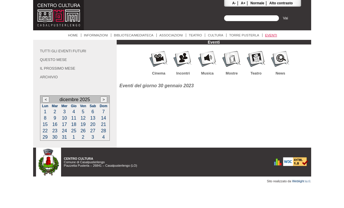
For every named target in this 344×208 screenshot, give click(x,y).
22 (45, 130)
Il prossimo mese (57, 68)
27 (92, 130)
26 (83, 130)
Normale (257, 3)
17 (64, 124)
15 (45, 124)
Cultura (215, 35)
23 (54, 130)
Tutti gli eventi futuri (63, 51)
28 (103, 130)
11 (73, 118)
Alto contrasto (281, 3)
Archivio (49, 77)
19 (83, 124)
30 (54, 137)
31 (64, 137)
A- (234, 3)
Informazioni (96, 35)
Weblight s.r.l (301, 181)
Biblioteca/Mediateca (133, 35)
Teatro (195, 35)
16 (54, 124)
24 (64, 130)
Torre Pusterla (244, 35)
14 (103, 118)
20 (92, 124)
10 (64, 118)
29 (45, 137)
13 (92, 118)
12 (83, 118)
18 (73, 124)
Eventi (271, 35)
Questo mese (53, 59)
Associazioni (171, 35)
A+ (243, 3)
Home (73, 35)
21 (103, 124)
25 (73, 130)
